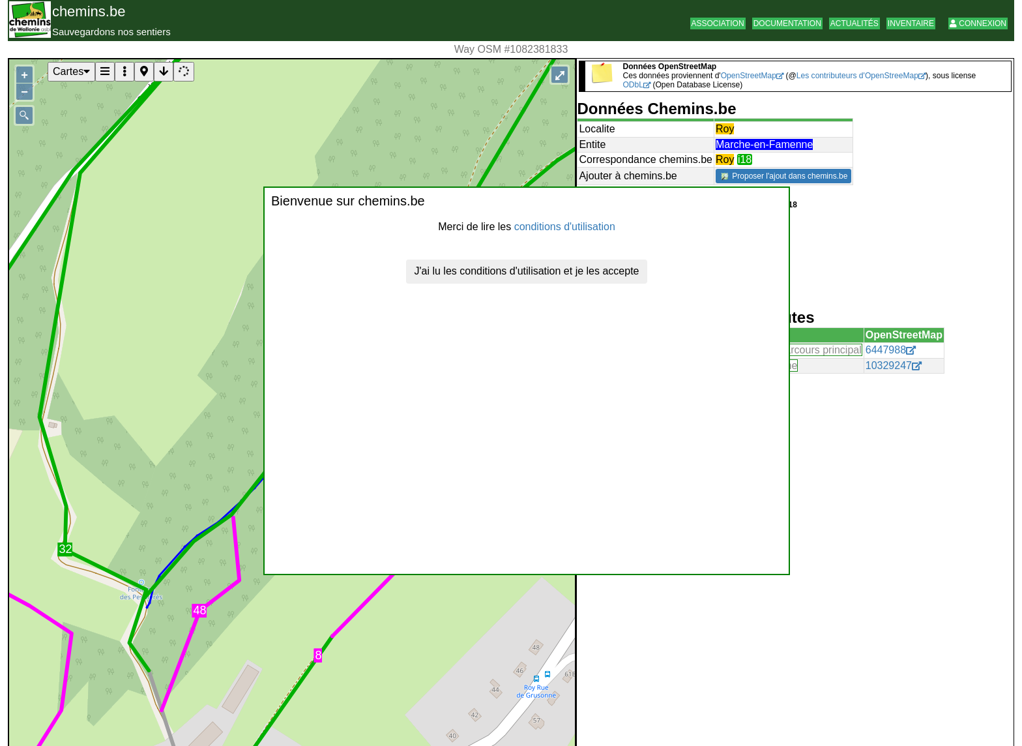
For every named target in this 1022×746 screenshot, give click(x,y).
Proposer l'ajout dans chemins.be (784, 176)
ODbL (632, 84)
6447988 (886, 349)
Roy (725, 128)
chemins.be (89, 11)
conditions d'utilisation (564, 226)
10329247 (889, 365)
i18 (745, 159)
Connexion (978, 23)
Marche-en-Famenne (764, 144)
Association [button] (718, 23)
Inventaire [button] (911, 23)
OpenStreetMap (748, 75)
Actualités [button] (854, 23)
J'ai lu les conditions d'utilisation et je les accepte (527, 270)
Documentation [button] (787, 23)
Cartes (71, 71)
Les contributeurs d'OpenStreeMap (857, 75)
